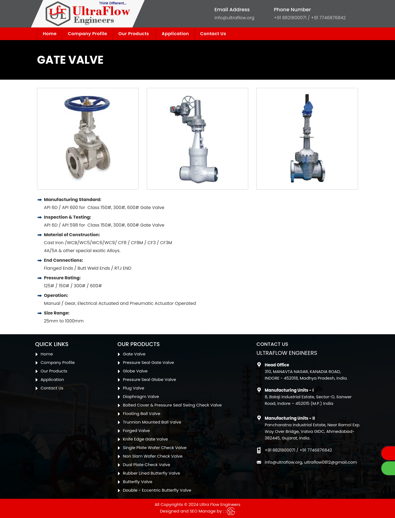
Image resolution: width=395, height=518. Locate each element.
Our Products (134, 33)
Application (175, 33)
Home (50, 33)
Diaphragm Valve (141, 396)
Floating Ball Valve (141, 413)
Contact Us (213, 33)
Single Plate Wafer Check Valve (155, 447)
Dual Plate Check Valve (146, 464)
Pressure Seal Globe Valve (149, 379)
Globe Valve (135, 371)
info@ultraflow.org (235, 18)
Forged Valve (136, 430)
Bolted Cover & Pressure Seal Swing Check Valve (172, 405)
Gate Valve (134, 354)
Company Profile (87, 33)
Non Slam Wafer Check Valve (152, 456)
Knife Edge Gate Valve (145, 439)
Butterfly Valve (137, 481)
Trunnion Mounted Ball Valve (152, 422)
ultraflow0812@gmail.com (330, 462)
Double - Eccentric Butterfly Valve (157, 490)
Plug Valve (133, 388)
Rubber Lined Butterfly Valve (151, 473)
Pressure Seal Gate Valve (148, 362)
